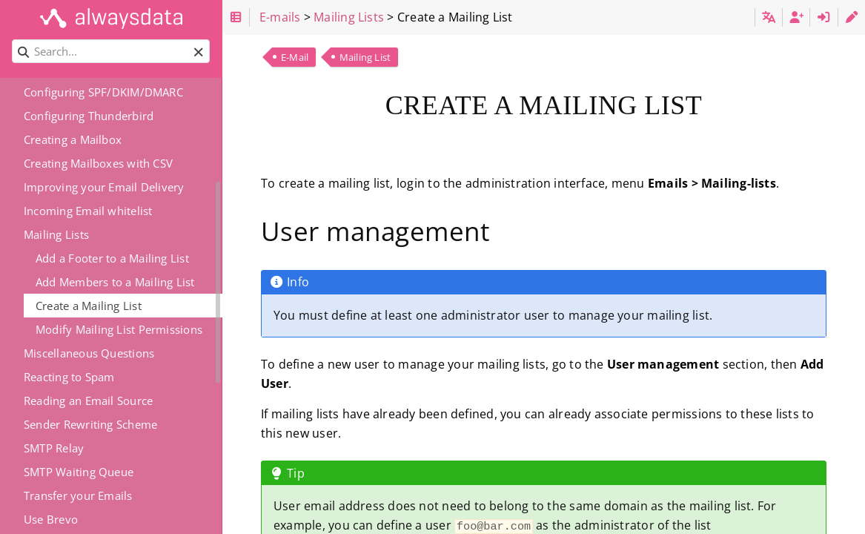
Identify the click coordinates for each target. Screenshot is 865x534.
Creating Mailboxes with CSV (98, 163)
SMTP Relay (54, 448)
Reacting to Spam (69, 376)
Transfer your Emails (78, 495)
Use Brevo (51, 519)
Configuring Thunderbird (88, 115)
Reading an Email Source (88, 400)
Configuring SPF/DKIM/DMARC (103, 92)
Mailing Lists (56, 234)
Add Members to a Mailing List (115, 281)
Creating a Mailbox (73, 139)
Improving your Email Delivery (104, 186)
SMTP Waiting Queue (78, 471)
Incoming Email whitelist (88, 210)
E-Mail (294, 57)
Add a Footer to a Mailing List (112, 258)
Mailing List (365, 57)
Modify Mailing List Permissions (119, 329)
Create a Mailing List (89, 305)
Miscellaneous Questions (89, 353)
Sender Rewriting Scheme (90, 424)
